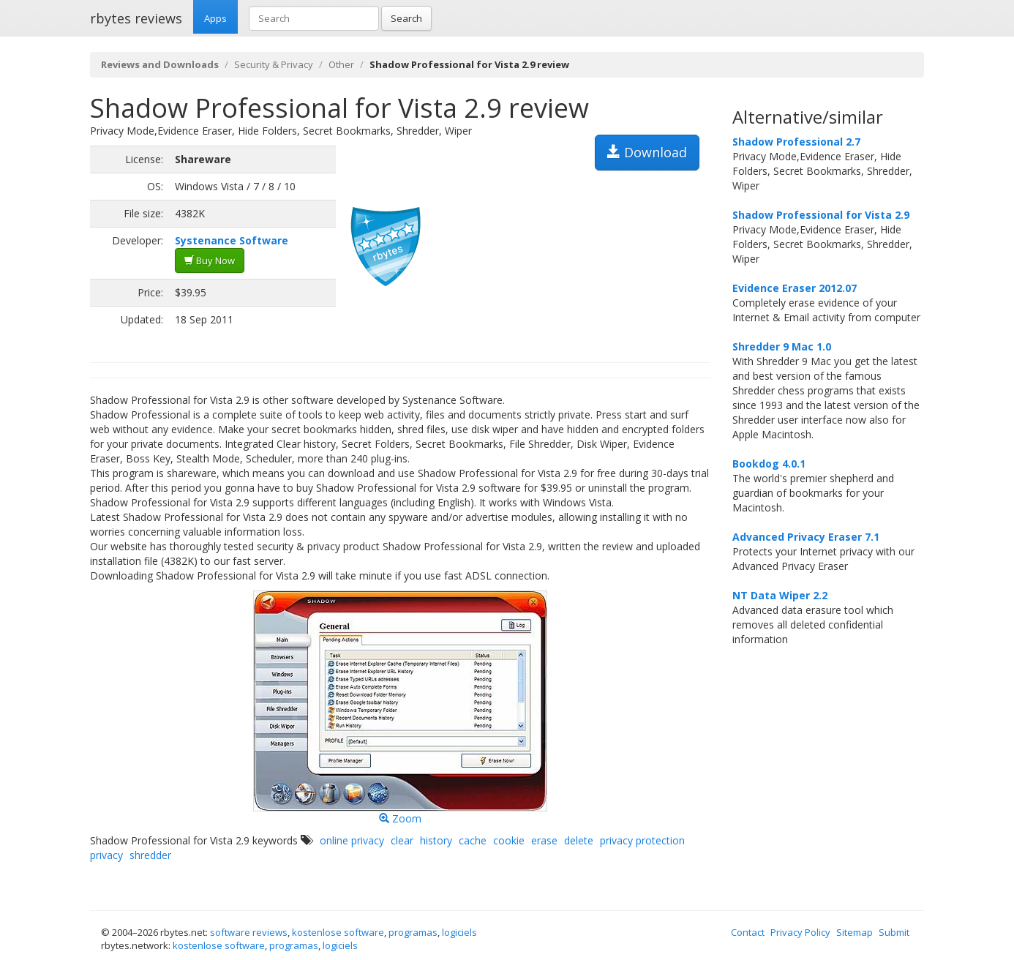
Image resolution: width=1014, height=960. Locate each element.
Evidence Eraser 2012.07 (794, 288)
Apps (215, 18)
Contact (748, 932)
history (436, 840)
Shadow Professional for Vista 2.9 (820, 215)
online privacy (352, 840)
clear (402, 840)
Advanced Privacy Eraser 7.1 (805, 537)
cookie (509, 840)
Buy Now (209, 260)
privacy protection (642, 840)
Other (341, 64)
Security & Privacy (273, 64)
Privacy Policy (800, 932)
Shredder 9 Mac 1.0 (781, 346)
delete (578, 840)
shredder (150, 855)
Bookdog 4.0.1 (768, 463)
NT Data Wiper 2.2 (779, 595)
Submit (894, 932)
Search (406, 18)
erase (544, 840)
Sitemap (854, 932)
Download (647, 152)
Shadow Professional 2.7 (796, 142)
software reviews (249, 932)
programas (412, 932)
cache (473, 840)
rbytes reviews (136, 18)
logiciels (459, 932)
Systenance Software (231, 240)
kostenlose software (338, 932)
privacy (106, 855)
